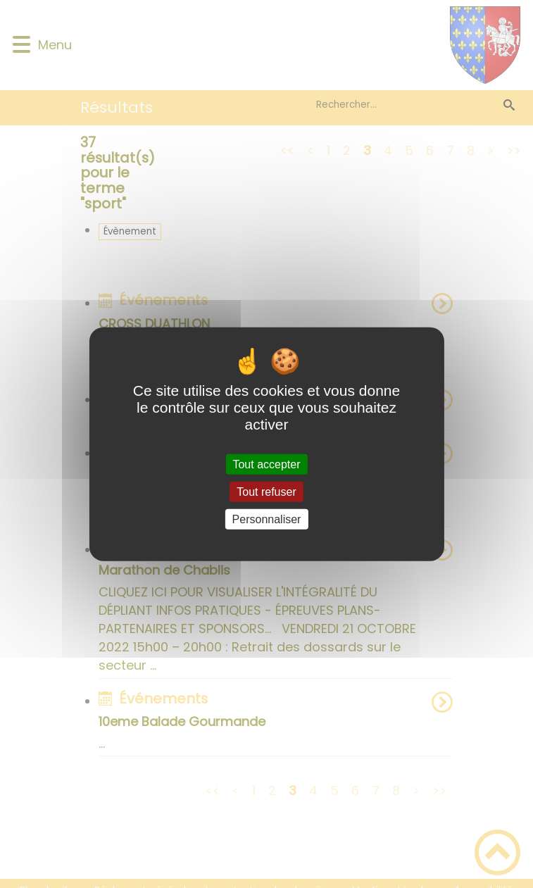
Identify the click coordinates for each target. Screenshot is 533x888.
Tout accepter (266, 464)
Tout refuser (266, 491)
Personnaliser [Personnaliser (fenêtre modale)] (266, 519)
